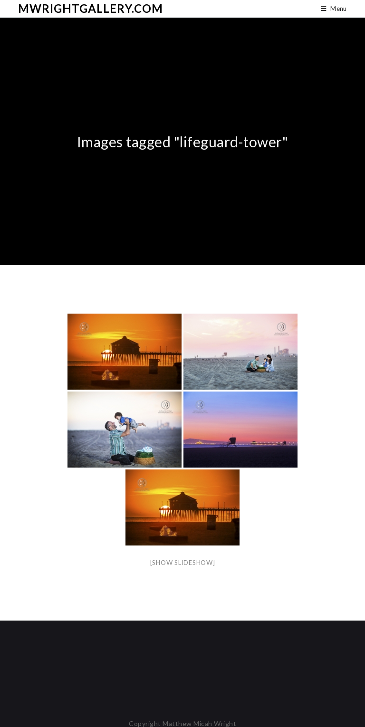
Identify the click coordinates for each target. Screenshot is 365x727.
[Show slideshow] (182, 562)
